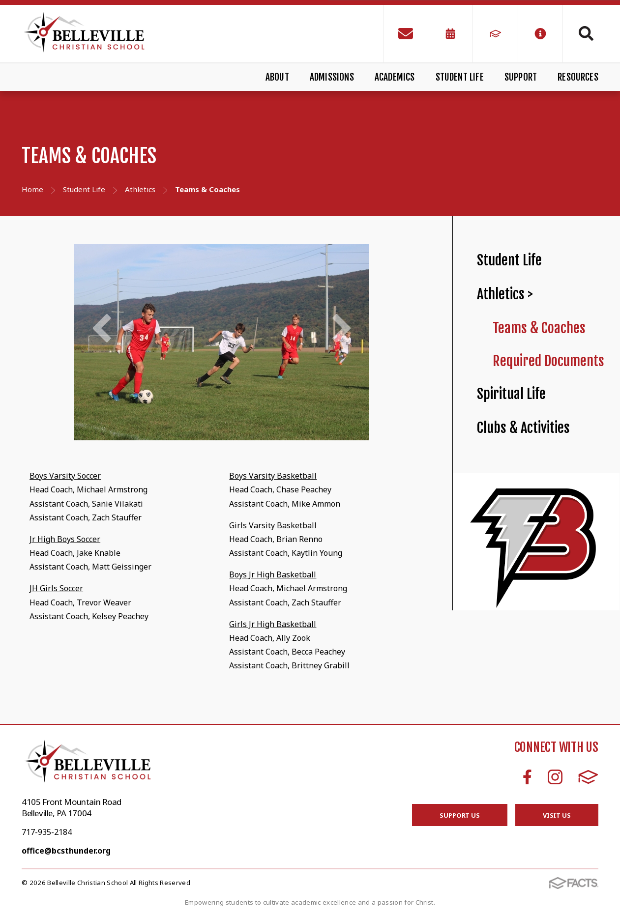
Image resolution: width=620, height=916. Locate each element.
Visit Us (557, 815)
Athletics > (505, 294)
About (277, 77)
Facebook (527, 777)
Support (520, 77)
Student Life (460, 77)
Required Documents (548, 361)
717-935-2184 (47, 832)
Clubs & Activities (523, 427)
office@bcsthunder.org (66, 850)
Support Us (460, 815)
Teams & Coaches (539, 328)
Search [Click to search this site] (586, 33)
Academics (395, 77)
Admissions (332, 77)
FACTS (588, 777)
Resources (578, 77)
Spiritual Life (511, 393)
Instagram (555, 777)
